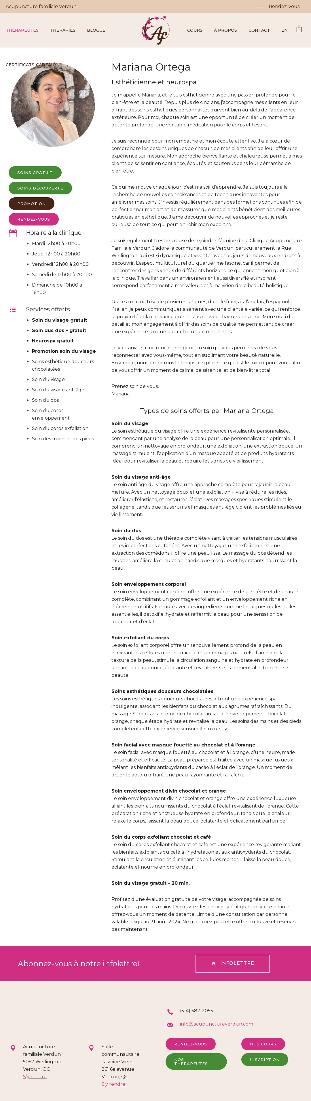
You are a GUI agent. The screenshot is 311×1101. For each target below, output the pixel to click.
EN (284, 30)
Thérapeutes (22, 30)
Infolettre (232, 963)
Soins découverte (40, 188)
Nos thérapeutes (191, 1061)
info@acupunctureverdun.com (216, 1024)
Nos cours (263, 1044)
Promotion (31, 203)
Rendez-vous (190, 1044)
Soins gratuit (35, 172)
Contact (259, 30)
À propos (225, 30)
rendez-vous (33, 219)
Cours (194, 30)
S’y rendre (35, 1076)
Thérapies (62, 30)
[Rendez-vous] (278, 6)
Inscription (265, 1059)
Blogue (96, 30)
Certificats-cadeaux (31, 64)
